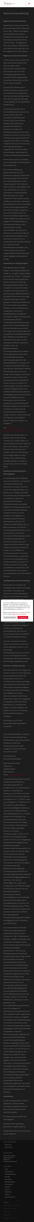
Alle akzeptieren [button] (23, 617)
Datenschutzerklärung (19, 614)
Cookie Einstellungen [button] (10, 617)
